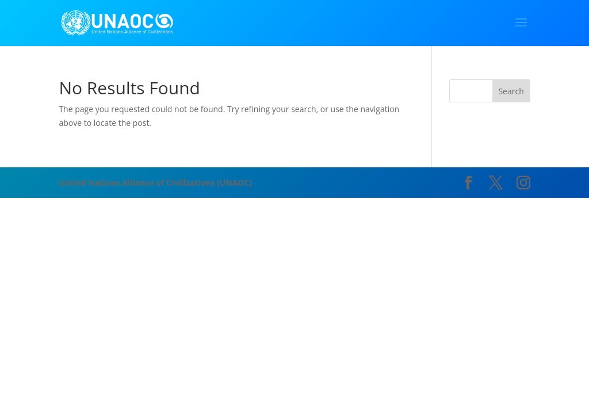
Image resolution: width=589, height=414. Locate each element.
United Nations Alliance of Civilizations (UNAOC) (155, 182)
